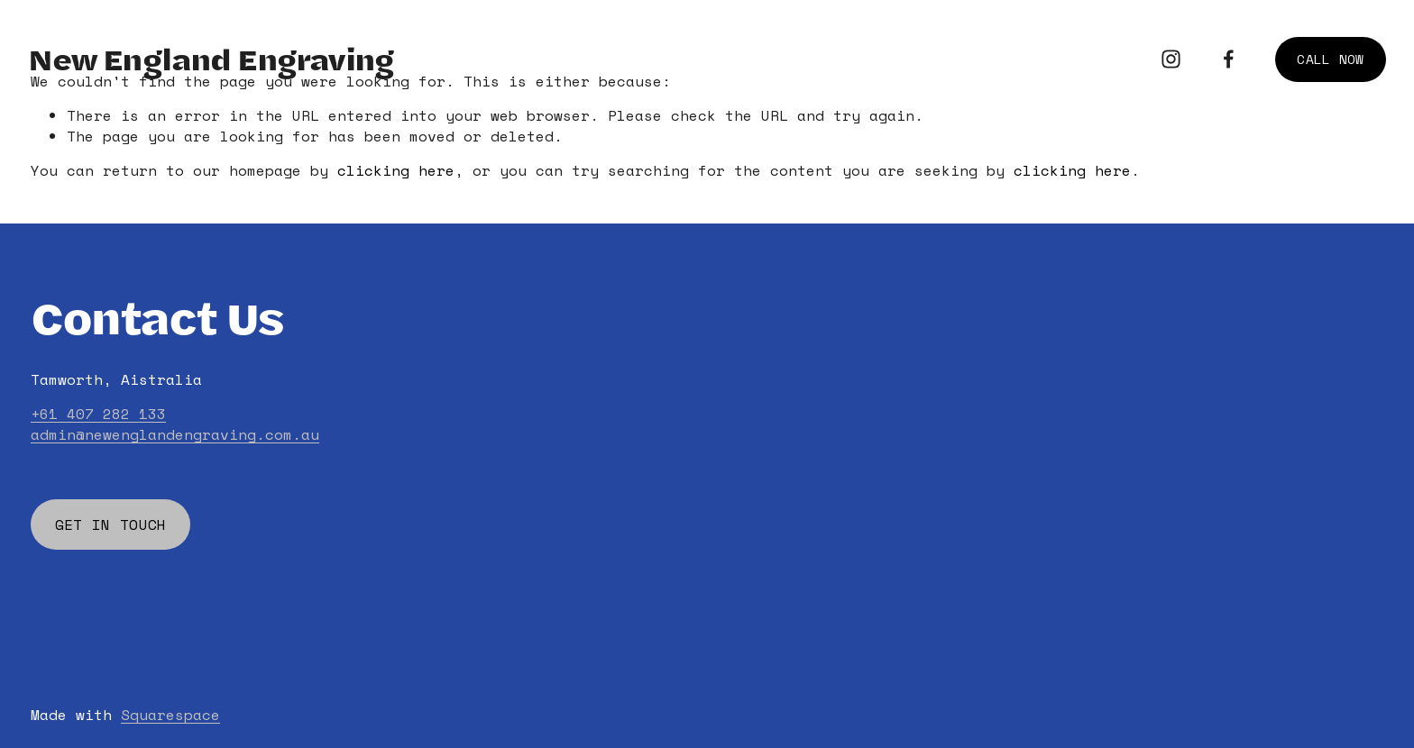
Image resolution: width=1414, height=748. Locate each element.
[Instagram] (1171, 59)
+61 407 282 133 (98, 414)
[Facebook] (1228, 59)
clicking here (395, 170)
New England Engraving (210, 58)
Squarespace (170, 715)
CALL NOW (1330, 59)
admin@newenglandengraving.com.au (175, 434)
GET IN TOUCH (111, 524)
